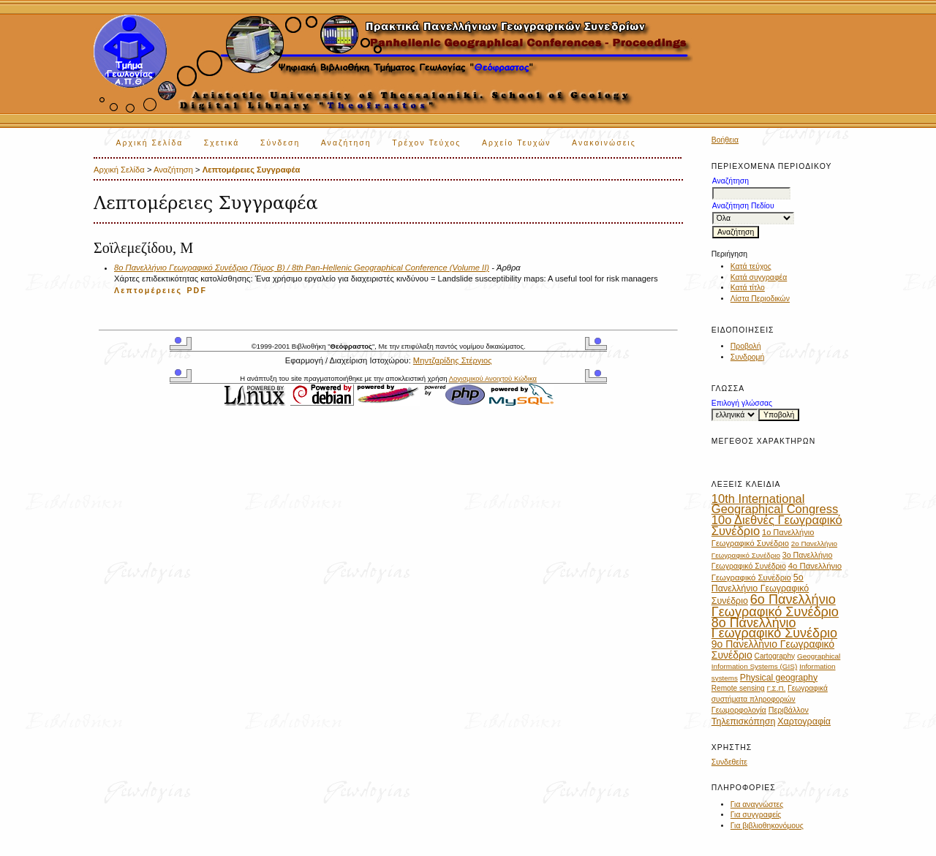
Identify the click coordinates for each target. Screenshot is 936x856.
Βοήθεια (725, 140)
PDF (196, 290)
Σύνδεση (280, 143)
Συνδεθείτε (729, 762)
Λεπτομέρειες (148, 290)
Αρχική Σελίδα (150, 143)
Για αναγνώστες (757, 804)
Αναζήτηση (346, 143)
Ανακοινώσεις (604, 143)
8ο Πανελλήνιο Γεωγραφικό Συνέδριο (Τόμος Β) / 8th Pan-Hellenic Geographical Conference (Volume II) (301, 267)
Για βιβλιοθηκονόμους (767, 826)
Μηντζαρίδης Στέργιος (452, 360)
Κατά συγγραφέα (759, 277)
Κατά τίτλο (748, 288)
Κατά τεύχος (751, 266)
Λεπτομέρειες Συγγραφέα (252, 169)
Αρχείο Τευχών (516, 143)
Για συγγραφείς (756, 815)
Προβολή (746, 346)
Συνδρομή (748, 357)
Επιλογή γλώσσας (742, 403)
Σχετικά (222, 143)
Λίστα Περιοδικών (760, 299)
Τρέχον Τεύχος (426, 143)
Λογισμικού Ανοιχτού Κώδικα (493, 378)
